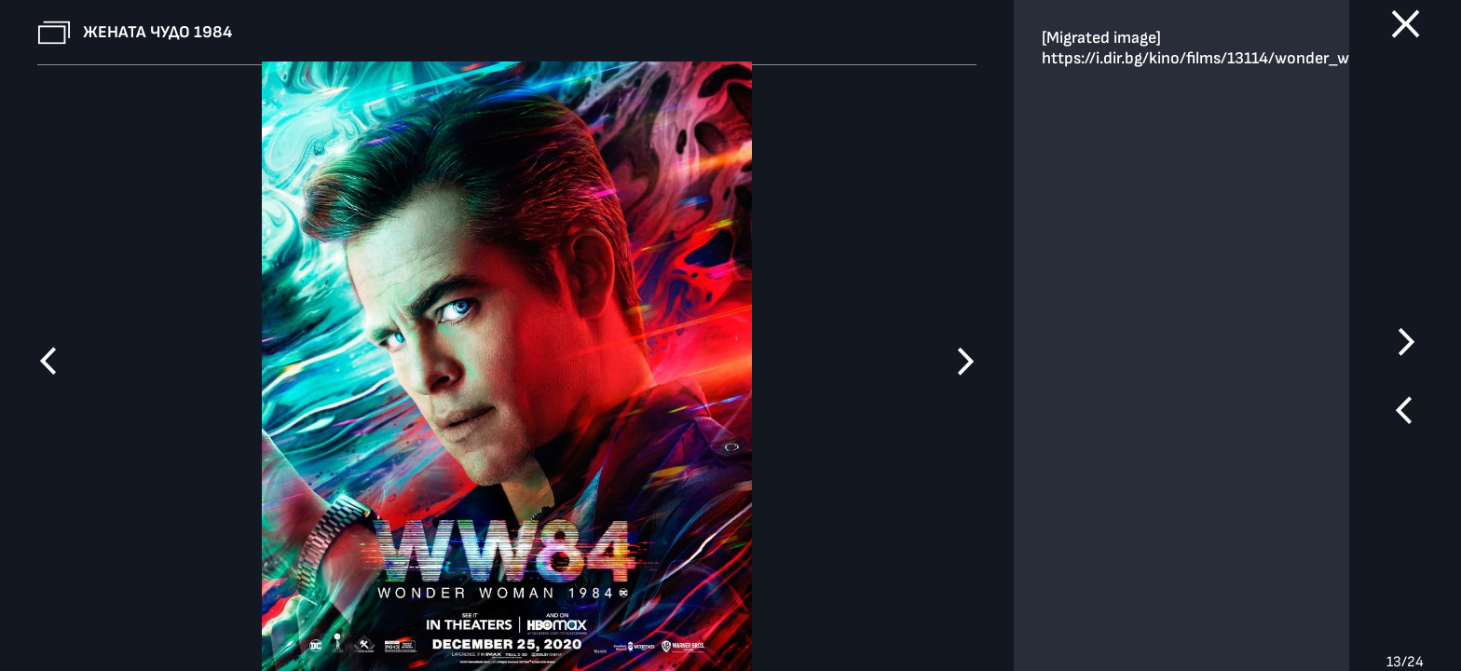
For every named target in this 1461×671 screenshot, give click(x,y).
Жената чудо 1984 (157, 32)
